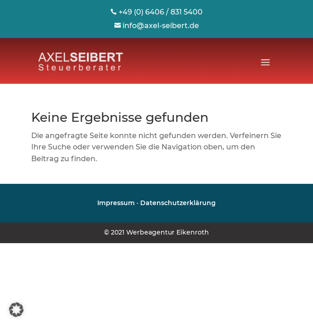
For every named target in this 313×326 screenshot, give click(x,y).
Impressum (116, 203)
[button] (16, 309)
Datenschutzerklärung (178, 203)
